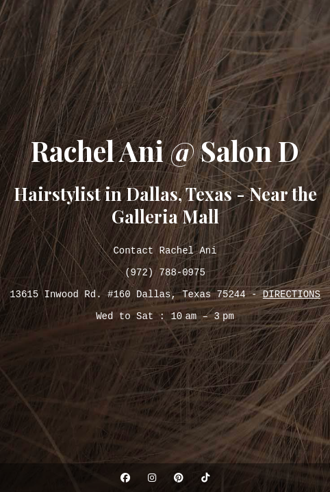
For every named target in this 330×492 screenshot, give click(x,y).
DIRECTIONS (291, 296)
